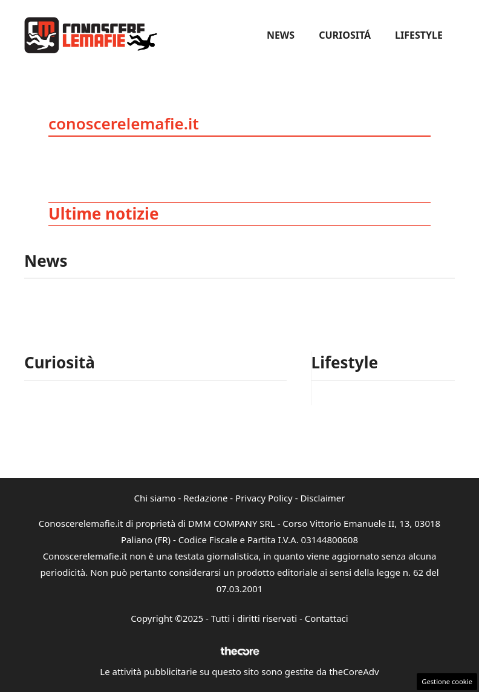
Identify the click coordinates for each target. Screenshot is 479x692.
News (281, 35)
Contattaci (326, 618)
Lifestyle (419, 35)
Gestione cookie (447, 681)
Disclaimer (322, 498)
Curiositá (345, 35)
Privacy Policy (264, 498)
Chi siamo (155, 498)
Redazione (205, 498)
